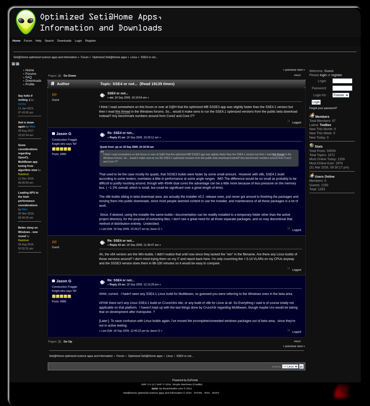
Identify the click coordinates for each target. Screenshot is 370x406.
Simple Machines (182, 384)
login (323, 75)
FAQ (28, 77)
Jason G (63, 133)
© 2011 (188, 388)
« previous (289, 69)
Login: (322, 81)
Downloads (33, 81)
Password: (319, 88)
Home (29, 70)
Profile (29, 84)
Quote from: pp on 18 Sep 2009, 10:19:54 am (127, 147)
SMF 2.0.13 (147, 384)
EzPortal (192, 380)
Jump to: (276, 366)
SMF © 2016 (163, 384)
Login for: (320, 95)
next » (301, 69)
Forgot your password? (323, 108)
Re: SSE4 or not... (120, 133)
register (336, 75)
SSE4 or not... (117, 93)
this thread (122, 111)
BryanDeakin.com (173, 388)
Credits (197, 384)
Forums (30, 74)
